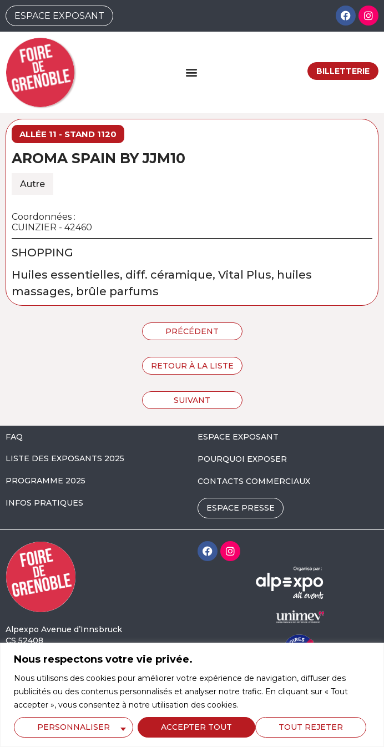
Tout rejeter (193, 727)
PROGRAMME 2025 (45, 481)
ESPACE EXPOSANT (238, 437)
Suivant (192, 400)
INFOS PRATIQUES (44, 503)
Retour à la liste (192, 366)
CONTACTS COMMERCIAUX (254, 481)
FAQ (14, 437)
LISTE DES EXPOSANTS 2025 (65, 458)
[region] (192, 695)
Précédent (192, 331)
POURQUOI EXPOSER (242, 459)
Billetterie (343, 71)
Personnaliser (73, 727)
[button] (191, 72)
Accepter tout (311, 727)
